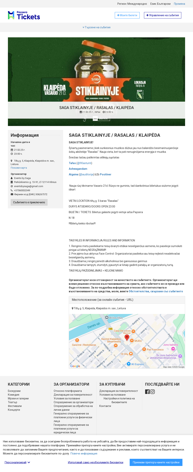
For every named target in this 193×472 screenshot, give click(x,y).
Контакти (105, 406)
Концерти (14, 409)
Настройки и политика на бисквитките (119, 400)
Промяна (179, 3)
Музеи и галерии (18, 398)
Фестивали (15, 406)
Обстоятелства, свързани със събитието (156, 291)
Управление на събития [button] (162, 15)
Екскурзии (14, 390)
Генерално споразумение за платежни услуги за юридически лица (71, 428)
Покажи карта (19, 167)
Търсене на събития (96, 27)
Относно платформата (68, 390)
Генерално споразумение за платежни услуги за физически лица (73, 417)
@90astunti (84, 163)
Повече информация (83, 453)
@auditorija (86, 174)
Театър (12, 402)
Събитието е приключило (29, 202)
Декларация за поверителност (73, 394)
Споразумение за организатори (73, 402)
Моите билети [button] (127, 15)
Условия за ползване (67, 398)
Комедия (13, 394)
